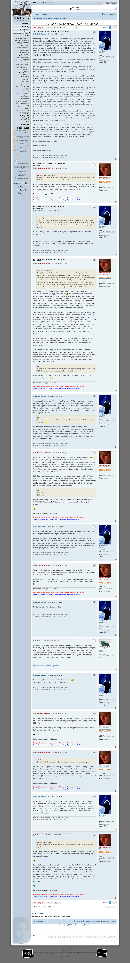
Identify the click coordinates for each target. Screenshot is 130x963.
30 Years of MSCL (23, 161)
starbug (101, 650)
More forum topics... (22, 178)
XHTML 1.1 (62, 956)
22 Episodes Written (22, 163)
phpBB (68, 925)
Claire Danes (25, 69)
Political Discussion (24, 55)
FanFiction (26, 37)
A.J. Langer (26, 78)
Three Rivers (23, 128)
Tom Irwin (26, 83)
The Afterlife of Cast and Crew (21, 40)
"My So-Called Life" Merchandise (24, 112)
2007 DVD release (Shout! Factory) (22, 104)
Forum (51, 3)
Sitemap (21, 187)
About (21, 193)
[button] (116, 27)
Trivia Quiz (25, 118)
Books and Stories (24, 50)
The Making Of (25, 100)
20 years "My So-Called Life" (22, 146)
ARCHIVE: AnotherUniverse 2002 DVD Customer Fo (22, 66)
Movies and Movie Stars (23, 47)
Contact (21, 190)
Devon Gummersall (24, 72)
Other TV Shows (25, 45)
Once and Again (25, 96)
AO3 (64, 157)
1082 (104, 654)
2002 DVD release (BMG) (22, 110)
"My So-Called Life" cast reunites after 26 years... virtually (22, 167)
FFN (61, 157)
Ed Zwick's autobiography (22, 174)
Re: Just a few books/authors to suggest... (49, 164)
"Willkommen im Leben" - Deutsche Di (22, 58)
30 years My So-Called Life (23, 133)
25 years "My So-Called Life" (22, 137)
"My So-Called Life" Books (22, 101)
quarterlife (26, 95)
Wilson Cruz (26, 74)
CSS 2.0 (69, 956)
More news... (22, 154)
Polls (27, 122)
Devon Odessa (25, 81)
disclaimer (88, 954)
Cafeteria (44, 3)
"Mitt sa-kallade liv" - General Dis (21, 61)
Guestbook (25, 120)
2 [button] (112, 28)
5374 (104, 186)
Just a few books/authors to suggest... (74, 24)
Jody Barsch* (103, 51)
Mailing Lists (24, 116)
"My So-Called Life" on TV (22, 38)
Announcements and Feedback (21, 33)
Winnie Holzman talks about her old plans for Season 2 (22, 142)
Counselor (24, 125)
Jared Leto (26, 71)
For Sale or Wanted (24, 44)
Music (27, 49)
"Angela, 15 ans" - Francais (22, 64)
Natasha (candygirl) (105, 177)
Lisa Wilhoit (26, 79)
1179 (104, 55)
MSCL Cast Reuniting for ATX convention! (22, 150)
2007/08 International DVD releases (22, 107)
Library (25, 26)
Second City (89, 315)
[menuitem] (45, 14)
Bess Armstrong (25, 84)
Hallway (25, 23)
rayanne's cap (22, 171)
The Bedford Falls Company (22, 93)
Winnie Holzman (25, 76)
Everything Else (25, 54)
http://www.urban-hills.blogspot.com (46, 666)
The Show (26, 35)
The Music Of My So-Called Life (22, 90)
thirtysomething (25, 98)
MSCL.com (36, 3)
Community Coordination (23, 42)
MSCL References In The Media (22, 87)
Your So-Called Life (24, 52)
